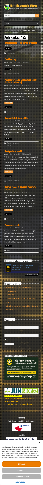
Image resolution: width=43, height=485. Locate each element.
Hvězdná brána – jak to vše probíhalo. (20, 42)
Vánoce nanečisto (12, 225)
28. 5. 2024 (17, 45)
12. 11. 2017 (17, 154)
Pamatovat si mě (12, 340)
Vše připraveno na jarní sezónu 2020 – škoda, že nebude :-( (21, 81)
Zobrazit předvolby (21, 477)
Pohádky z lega (10, 59)
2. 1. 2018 (17, 121)
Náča (10, 45)
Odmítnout (21, 470)
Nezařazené (11, 53)
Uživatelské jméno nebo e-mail (14, 323)
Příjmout (21, 464)
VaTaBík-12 (10, 295)
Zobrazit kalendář (32, 274)
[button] (39, 442)
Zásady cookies (20, 482)
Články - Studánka (13, 112)
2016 (8, 250)
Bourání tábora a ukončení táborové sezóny (20, 188)
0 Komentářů (26, 45)
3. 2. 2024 (17, 62)
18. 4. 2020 (17, 85)
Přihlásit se (9, 344)
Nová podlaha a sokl (13, 151)
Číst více (8, 103)
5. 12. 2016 (17, 228)
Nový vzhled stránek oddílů (16, 118)
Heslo (6, 331)
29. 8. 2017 (17, 192)
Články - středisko (13, 74)
